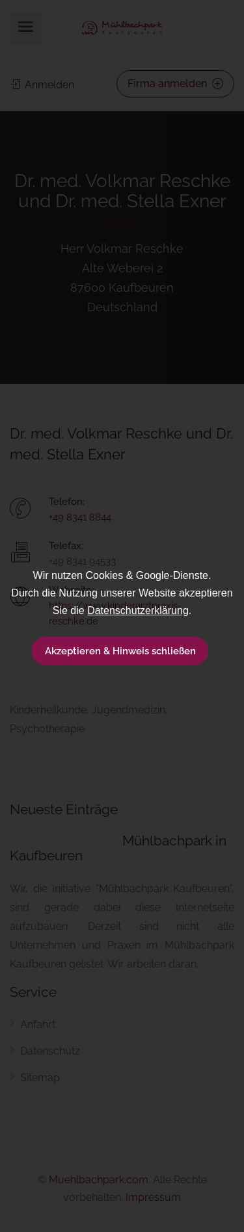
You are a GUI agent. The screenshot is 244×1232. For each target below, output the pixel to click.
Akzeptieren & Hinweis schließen (120, 651)
